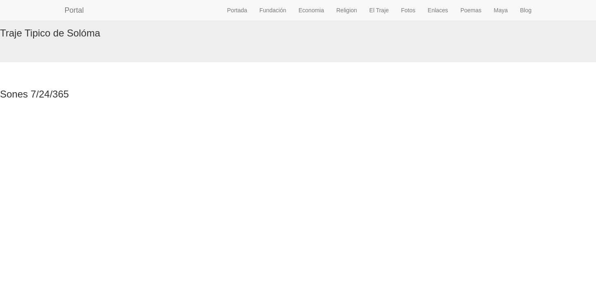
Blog (525, 10)
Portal (74, 10)
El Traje (379, 10)
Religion (346, 10)
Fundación (272, 10)
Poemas (470, 10)
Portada (237, 10)
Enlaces (438, 10)
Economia (311, 10)
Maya (501, 10)
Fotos (408, 10)
